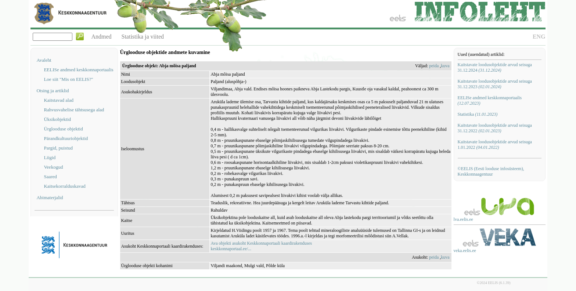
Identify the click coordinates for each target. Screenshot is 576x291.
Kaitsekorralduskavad (64, 186)
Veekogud (53, 167)
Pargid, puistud (58, 148)
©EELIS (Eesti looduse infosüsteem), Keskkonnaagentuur (491, 171)
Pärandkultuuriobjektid (66, 138)
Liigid (49, 157)
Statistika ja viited (143, 36)
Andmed (101, 36)
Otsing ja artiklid (52, 90)
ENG (539, 36)
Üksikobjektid (57, 119)
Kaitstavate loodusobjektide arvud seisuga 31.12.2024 (495, 67)
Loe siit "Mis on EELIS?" (68, 79)
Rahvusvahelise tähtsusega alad (74, 109)
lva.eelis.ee (463, 219)
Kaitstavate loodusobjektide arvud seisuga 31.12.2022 (495, 128)
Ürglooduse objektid (63, 129)
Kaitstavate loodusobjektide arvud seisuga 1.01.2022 (495, 144)
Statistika (478, 114)
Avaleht (43, 60)
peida (434, 65)
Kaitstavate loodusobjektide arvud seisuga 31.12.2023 (495, 84)
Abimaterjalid (49, 197)
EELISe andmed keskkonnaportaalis (78, 69)
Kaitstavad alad (58, 100)
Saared (50, 176)
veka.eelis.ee (465, 250)
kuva (445, 65)
